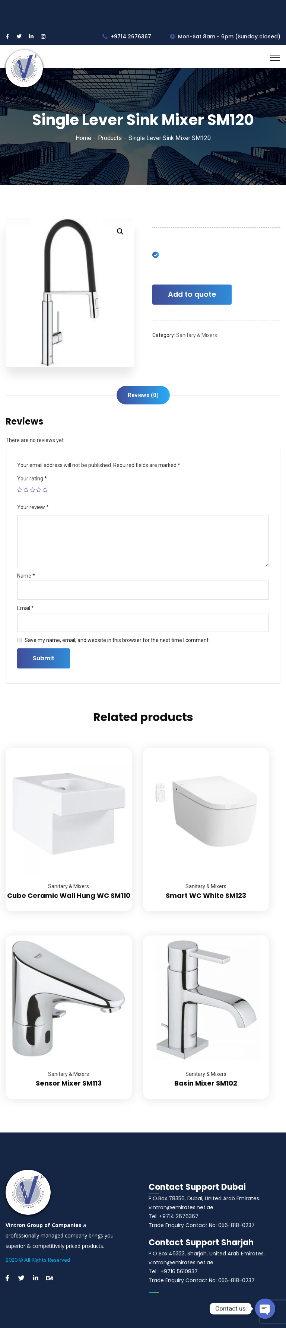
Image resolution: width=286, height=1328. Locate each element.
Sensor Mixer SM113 (69, 1083)
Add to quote (192, 294)
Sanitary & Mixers (196, 335)
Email (25, 608)
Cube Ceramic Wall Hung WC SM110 (68, 895)
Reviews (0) (143, 395)
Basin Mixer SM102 (205, 1083)
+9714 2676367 (126, 36)
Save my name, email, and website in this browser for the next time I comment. (117, 640)
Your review (33, 507)
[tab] (143, 395)
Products (110, 138)
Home (83, 138)
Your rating (32, 479)
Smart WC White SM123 (206, 895)
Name (26, 576)
